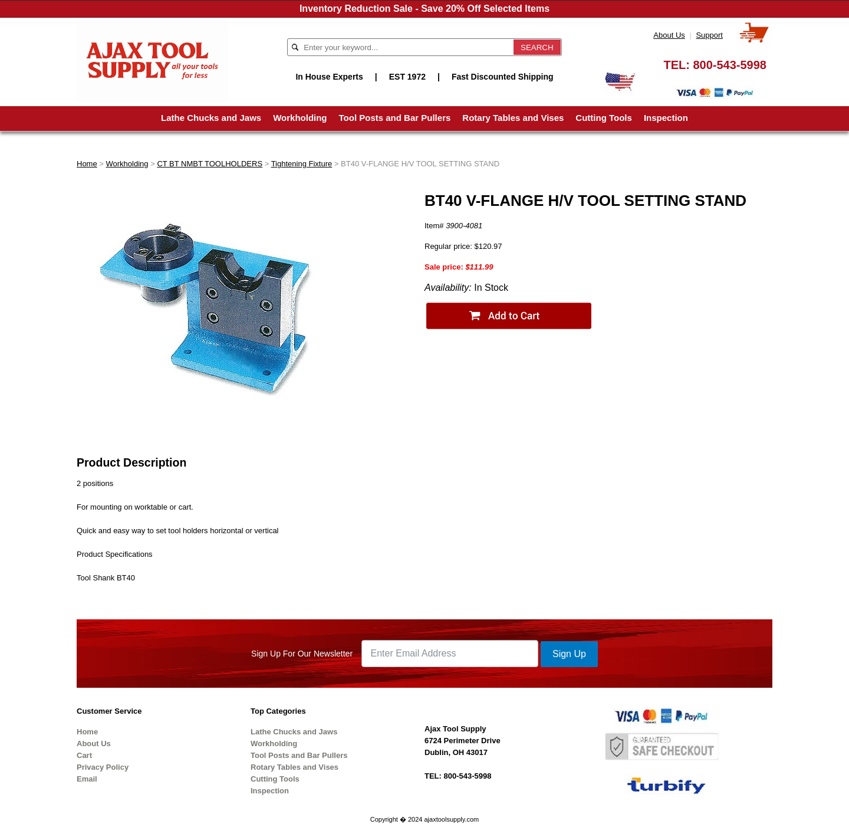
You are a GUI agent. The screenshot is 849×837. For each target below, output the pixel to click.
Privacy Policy (103, 767)
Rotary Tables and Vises (513, 118)
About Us (669, 35)
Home (87, 163)
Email (87, 778)
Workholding (300, 118)
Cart (84, 755)
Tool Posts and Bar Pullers (395, 118)
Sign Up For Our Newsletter (302, 653)
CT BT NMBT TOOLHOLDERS (209, 163)
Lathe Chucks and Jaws (211, 118)
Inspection (666, 118)
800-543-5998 (729, 64)
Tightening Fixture (302, 163)
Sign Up (569, 654)
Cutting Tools (603, 118)
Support (709, 35)
